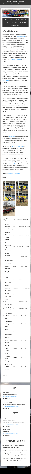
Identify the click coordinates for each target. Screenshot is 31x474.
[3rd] (9, 198)
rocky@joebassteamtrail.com (10, 424)
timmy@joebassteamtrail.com (10, 406)
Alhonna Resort (13, 163)
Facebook (10, 173)
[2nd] (22, 188)
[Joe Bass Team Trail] (15, 13)
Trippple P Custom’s (17, 146)
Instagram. (18, 173)
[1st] (9, 188)
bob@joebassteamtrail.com (10, 396)
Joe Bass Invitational (15, 59)
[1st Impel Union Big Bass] (22, 198)
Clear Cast (12, 136)
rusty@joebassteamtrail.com (10, 433)
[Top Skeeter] (9, 208)
